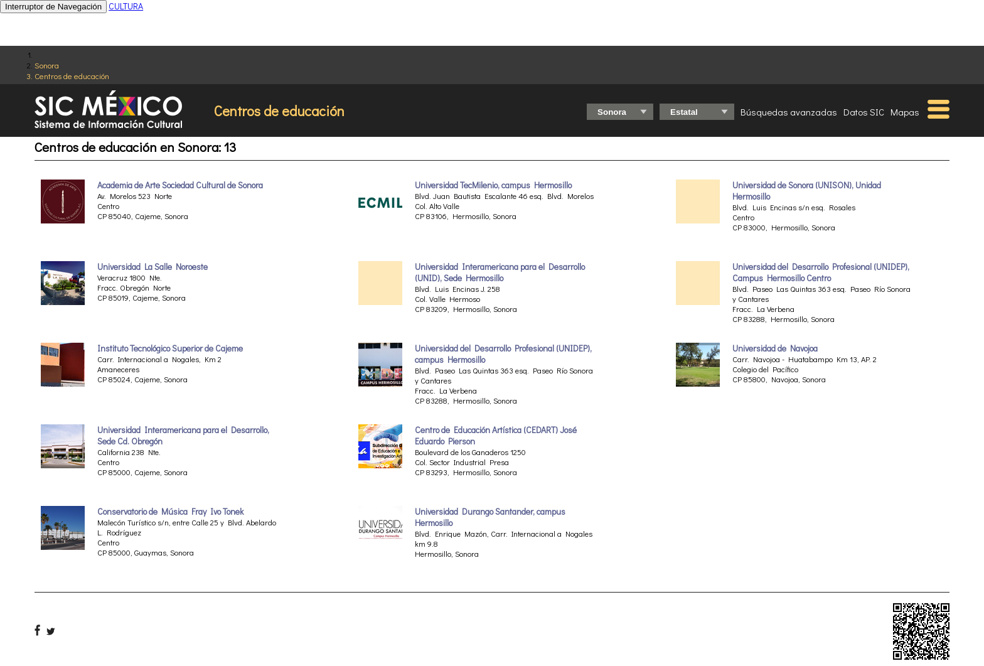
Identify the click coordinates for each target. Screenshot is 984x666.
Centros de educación (72, 75)
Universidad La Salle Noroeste (152, 266)
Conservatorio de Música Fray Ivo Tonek (170, 511)
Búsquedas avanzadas (789, 111)
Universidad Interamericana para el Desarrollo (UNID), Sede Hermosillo (500, 272)
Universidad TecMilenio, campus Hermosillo (493, 185)
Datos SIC (863, 111)
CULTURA (126, 6)
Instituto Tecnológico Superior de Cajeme (170, 348)
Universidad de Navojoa (775, 348)
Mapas (904, 111)
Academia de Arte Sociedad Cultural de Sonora (180, 185)
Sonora (47, 65)
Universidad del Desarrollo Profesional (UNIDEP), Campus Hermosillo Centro (820, 272)
